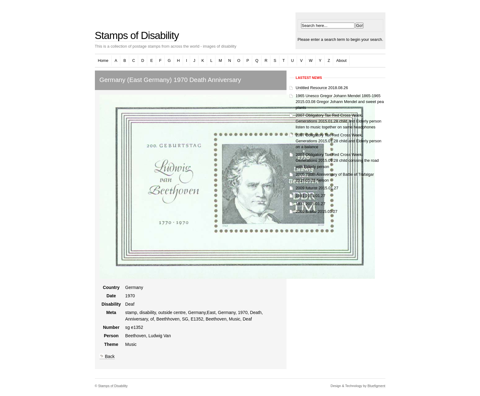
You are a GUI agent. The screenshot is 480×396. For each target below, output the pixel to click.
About (341, 60)
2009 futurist (306, 188)
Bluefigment (376, 386)
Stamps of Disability (137, 35)
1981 (300, 195)
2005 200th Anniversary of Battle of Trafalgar (335, 174)
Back (107, 356)
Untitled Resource (311, 87)
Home (103, 60)
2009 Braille (306, 211)
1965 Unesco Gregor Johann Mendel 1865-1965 (338, 95)
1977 (300, 203)
